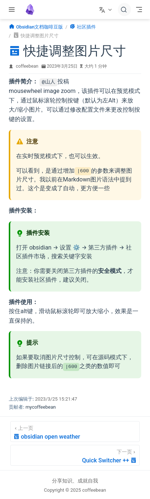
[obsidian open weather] (75, 431)
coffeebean (27, 66)
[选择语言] (106, 9)
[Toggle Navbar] (139, 9)
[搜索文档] (124, 9)
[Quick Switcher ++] (75, 454)
